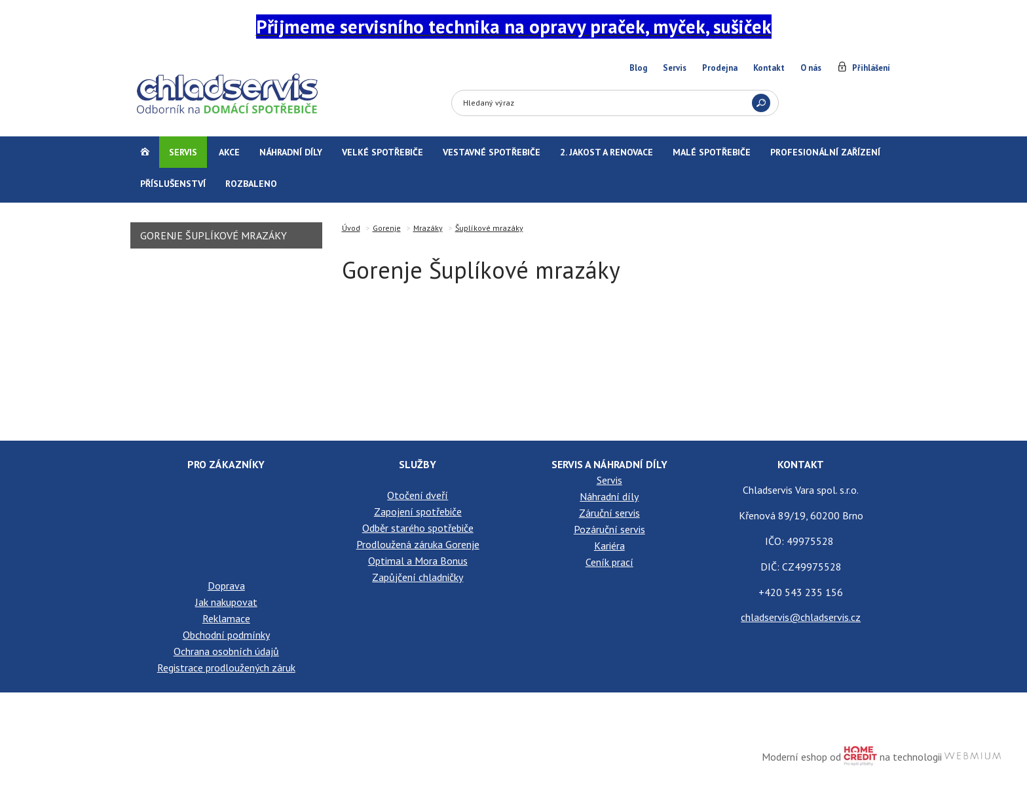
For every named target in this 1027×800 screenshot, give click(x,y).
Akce (229, 152)
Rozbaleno (251, 184)
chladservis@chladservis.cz (801, 617)
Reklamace (226, 618)
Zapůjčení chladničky (417, 577)
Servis (674, 67)
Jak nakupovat (226, 602)
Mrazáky (428, 228)
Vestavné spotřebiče (491, 152)
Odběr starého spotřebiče (418, 527)
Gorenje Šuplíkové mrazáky (213, 235)
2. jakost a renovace (606, 152)
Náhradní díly (290, 152)
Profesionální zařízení (825, 152)
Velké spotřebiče (382, 152)
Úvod (351, 228)
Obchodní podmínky (226, 634)
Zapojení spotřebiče (418, 511)
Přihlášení (871, 67)
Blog (638, 67)
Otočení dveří (417, 495)
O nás (810, 67)
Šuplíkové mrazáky (489, 228)
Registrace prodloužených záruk (226, 667)
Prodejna (720, 67)
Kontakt (769, 67)
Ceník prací (609, 562)
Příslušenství (173, 184)
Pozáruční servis (609, 529)
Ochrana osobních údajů (226, 651)
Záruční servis (609, 512)
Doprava (226, 585)
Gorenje (387, 228)
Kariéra (609, 545)
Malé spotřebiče (712, 152)
